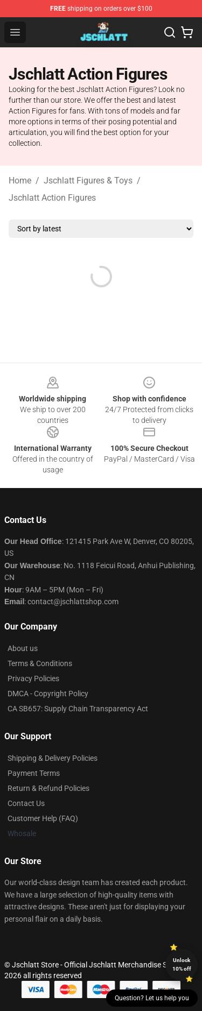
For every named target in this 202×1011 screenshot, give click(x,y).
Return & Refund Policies (48, 788)
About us (23, 648)
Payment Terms (34, 773)
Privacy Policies (33, 678)
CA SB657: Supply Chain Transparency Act (78, 708)
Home (20, 180)
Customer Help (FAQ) (43, 818)
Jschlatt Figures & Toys (88, 180)
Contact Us (26, 803)
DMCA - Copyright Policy (48, 693)
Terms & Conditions (40, 663)
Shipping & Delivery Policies (52, 758)
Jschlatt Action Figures (52, 198)
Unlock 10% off (181, 964)
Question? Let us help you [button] (152, 998)
